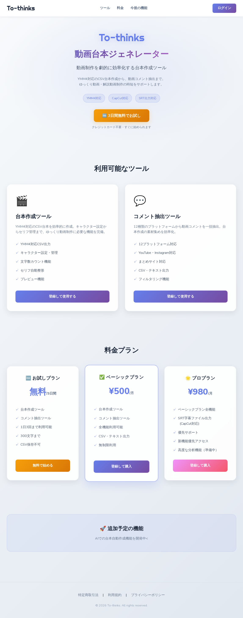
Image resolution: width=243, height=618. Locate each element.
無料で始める (43, 465)
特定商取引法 (88, 595)
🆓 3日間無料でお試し (121, 115)
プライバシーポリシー (148, 595)
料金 (120, 8)
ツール (105, 8)
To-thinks (21, 8)
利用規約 (115, 595)
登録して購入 (121, 466)
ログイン (224, 8)
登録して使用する (62, 296)
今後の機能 (138, 8)
